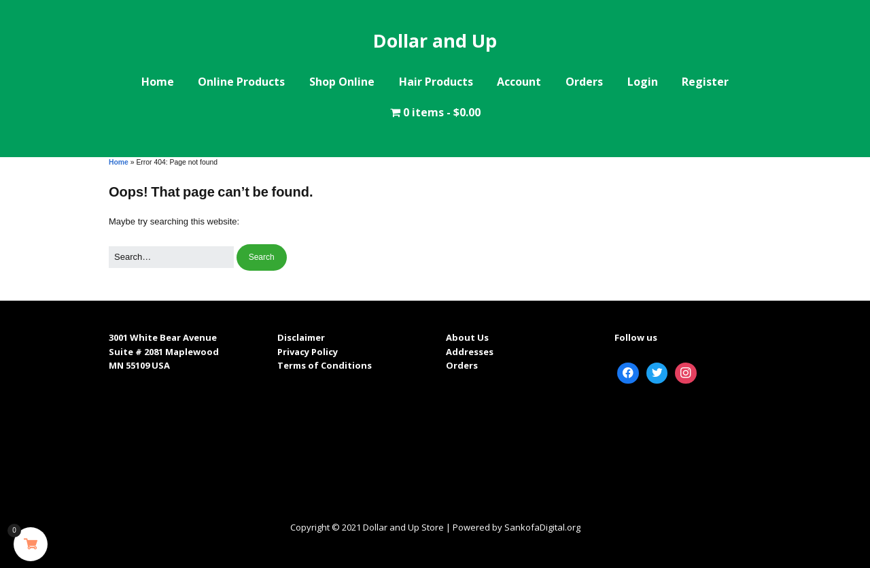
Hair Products (436, 81)
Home (157, 81)
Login (642, 81)
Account (519, 81)
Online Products (241, 81)
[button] (262, 257)
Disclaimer (301, 337)
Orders (584, 81)
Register (705, 81)
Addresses (469, 352)
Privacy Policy (307, 352)
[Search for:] (171, 257)
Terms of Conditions (324, 365)
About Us (467, 337)
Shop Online (342, 81)
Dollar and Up (435, 40)
